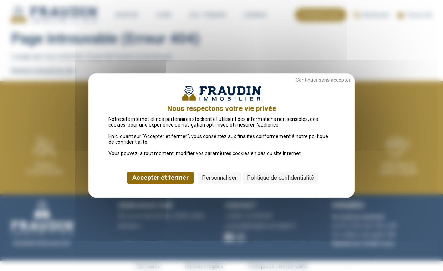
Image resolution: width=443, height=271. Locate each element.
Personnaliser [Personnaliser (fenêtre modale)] (219, 177)
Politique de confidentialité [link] (280, 177)
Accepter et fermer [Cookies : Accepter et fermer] (160, 177)
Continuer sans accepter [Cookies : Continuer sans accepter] (323, 80)
